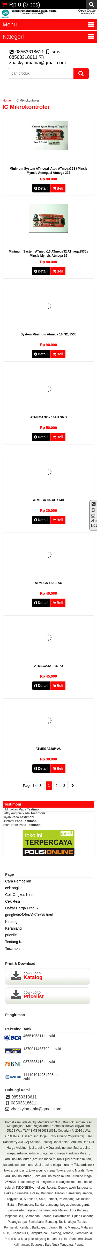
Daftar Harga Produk (21, 908)
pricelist (11, 935)
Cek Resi (12, 901)
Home (7, 100)
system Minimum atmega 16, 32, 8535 (49, 334)
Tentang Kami (16, 942)
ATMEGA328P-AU (48, 749)
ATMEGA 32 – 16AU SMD (48, 417)
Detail (41, 188)
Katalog (11, 921)
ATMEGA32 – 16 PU (48, 666)
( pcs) (20, 4)
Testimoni (34, 809)
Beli (58, 188)
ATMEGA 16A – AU (48, 583)
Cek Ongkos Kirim (19, 895)
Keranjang (13, 928)
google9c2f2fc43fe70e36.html (29, 915)
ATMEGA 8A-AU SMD (48, 500)
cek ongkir (13, 888)
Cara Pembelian (18, 881)
